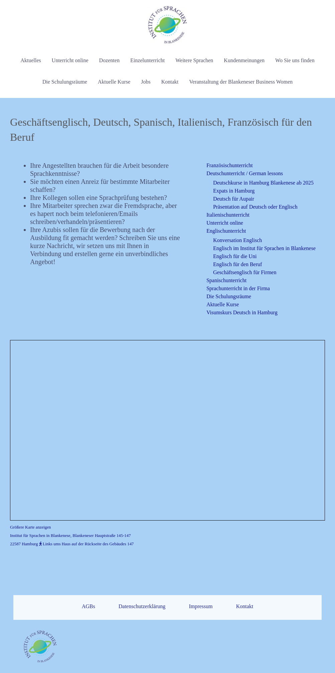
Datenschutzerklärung (141, 629)
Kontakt (170, 82)
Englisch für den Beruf (237, 264)
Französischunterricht (229, 165)
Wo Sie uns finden (294, 60)
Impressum (201, 629)
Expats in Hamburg (233, 191)
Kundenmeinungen (244, 60)
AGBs (88, 629)
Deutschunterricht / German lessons (244, 173)
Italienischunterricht (227, 215)
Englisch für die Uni (234, 256)
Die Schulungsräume (64, 82)
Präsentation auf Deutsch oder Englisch (255, 207)
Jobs (145, 82)
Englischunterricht (226, 231)
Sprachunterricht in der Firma (238, 288)
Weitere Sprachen (194, 60)
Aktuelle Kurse (114, 82)
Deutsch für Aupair (233, 199)
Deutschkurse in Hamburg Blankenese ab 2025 (263, 183)
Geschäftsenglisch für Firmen (244, 272)
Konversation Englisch (237, 240)
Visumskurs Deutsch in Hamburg (241, 312)
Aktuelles (30, 60)
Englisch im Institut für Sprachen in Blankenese (264, 248)
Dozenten (109, 60)
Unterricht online (70, 60)
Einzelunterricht (147, 60)
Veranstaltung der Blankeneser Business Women (241, 82)
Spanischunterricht (226, 280)
